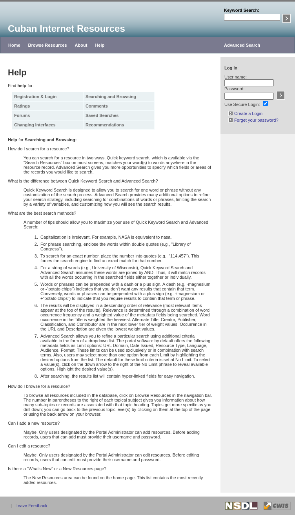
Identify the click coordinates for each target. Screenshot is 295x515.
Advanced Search (242, 45)
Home (14, 45)
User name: (235, 77)
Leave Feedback (31, 505)
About (81, 45)
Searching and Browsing (111, 96)
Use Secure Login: (242, 104)
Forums (22, 115)
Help (99, 45)
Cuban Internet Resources (66, 28)
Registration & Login (35, 96)
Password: (234, 88)
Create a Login (245, 113)
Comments (97, 106)
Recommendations (105, 124)
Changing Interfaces (35, 124)
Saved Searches (102, 115)
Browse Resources (47, 45)
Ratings (22, 106)
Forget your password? (253, 120)
